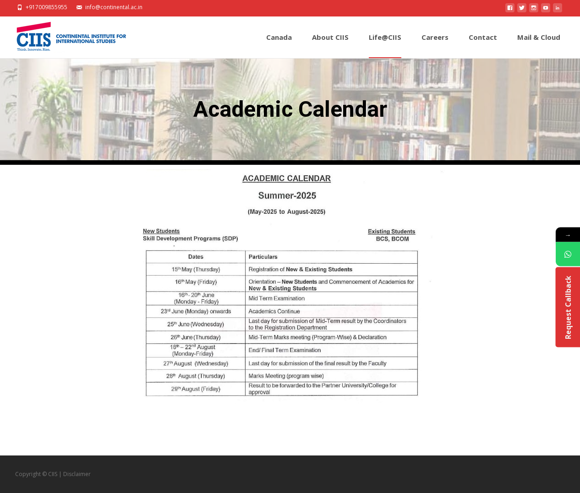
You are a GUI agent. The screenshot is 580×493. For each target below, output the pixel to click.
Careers (435, 45)
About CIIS (330, 45)
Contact (483, 45)
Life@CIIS (385, 45)
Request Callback (568, 307)
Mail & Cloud (538, 45)
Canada (279, 45)
